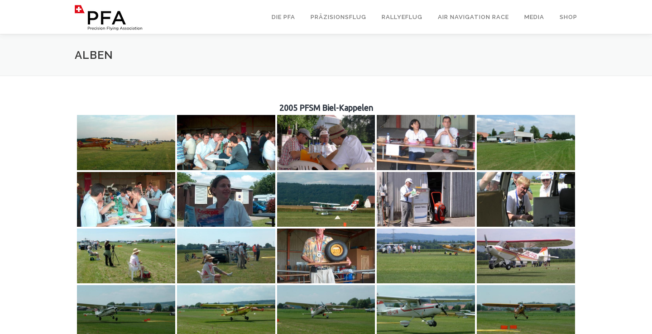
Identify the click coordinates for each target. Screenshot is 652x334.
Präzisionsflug (338, 17)
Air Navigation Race (473, 17)
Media (534, 17)
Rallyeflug (402, 17)
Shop (568, 17)
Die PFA (283, 17)
